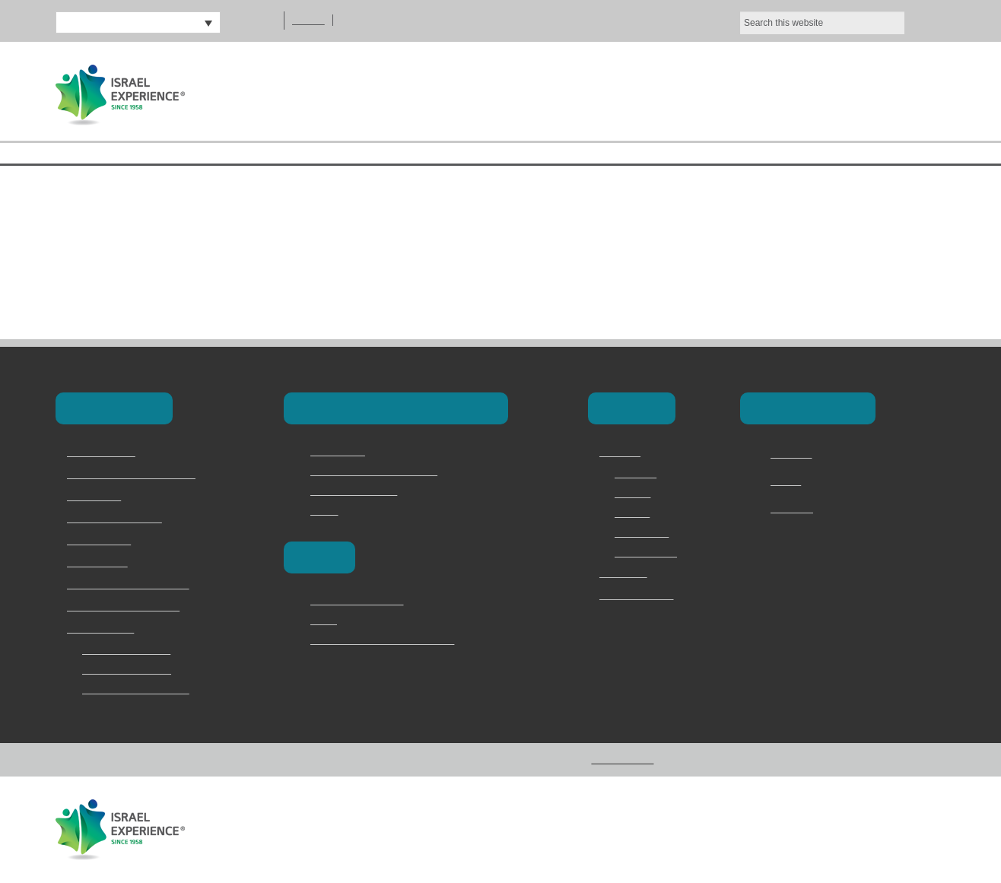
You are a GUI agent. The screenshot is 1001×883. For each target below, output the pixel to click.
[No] (982, 25)
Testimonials (645, 532)
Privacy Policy (647, 552)
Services (635, 493)
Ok (837, 25)
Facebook (794, 454)
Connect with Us (804, 408)
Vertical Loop (766, 828)
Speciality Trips (103, 629)
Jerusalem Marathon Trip (143, 689)
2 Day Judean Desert (132, 649)
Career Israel (340, 451)
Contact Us (880, 93)
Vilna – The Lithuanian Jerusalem (390, 640)
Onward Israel (100, 563)
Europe (317, 557)
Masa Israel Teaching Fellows (380, 471)
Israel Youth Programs (120, 519)
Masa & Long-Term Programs (137, 474)
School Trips (96, 497)
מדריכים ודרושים (636, 595)
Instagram (795, 509)
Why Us (632, 513)
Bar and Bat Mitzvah (131, 669)
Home (507, 93)
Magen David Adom (357, 490)
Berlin (324, 620)
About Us (606, 93)
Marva (325, 510)
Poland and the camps (364, 600)
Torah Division (100, 541)
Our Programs (738, 93)
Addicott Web (915, 828)
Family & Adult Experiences (131, 585)
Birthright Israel (103, 452)
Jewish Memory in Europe (129, 607)
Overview (637, 473)
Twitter (788, 481)
